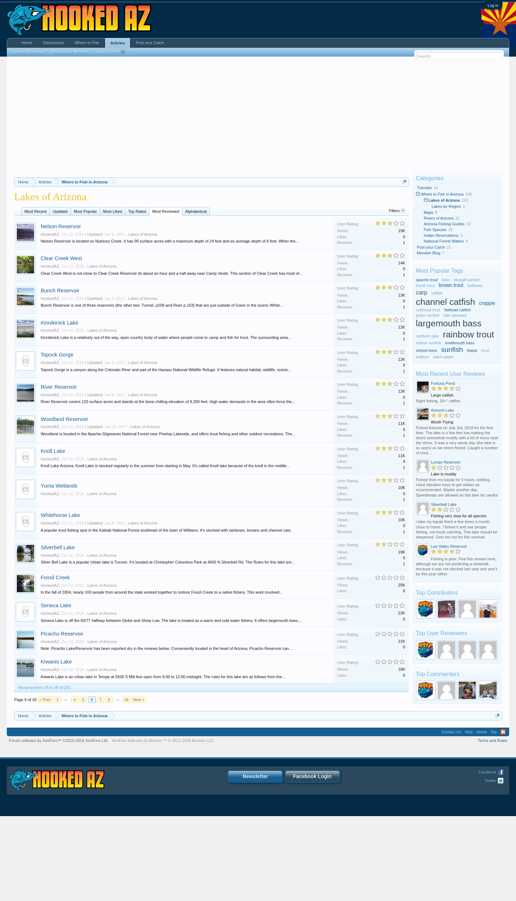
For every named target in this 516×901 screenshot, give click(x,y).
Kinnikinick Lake (59, 408)
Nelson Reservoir (60, 312)
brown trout (451, 285)
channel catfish (445, 302)
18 (126, 785)
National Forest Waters (444, 241)
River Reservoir (58, 472)
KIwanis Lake (56, 747)
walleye (422, 357)
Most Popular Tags (439, 271)
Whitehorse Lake (60, 600)
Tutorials (424, 188)
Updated (60, 296)
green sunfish (428, 315)
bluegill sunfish (467, 280)
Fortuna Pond (443, 383)
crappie (487, 303)
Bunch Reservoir (59, 376)
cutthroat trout (428, 310)
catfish (437, 293)
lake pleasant (455, 315)
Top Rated (137, 296)
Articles (117, 43)
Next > (138, 785)
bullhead (474, 285)
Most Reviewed (165, 296)
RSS (503, 816)
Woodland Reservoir (64, 504)
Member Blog (428, 253)
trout (485, 350)
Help (469, 817)
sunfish (452, 349)
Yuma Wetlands (58, 571)
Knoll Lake (52, 536)
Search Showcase (29, 52)
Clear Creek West (61, 343)
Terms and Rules (492, 825)
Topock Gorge (56, 440)
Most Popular (85, 296)
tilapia (472, 350)
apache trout (427, 280)
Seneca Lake (55, 691)
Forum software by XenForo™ (58, 825)
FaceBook (487, 857)
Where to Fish (87, 42)
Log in (493, 5)
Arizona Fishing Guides (444, 224)
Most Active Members (71, 52)
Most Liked (112, 296)
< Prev (45, 785)
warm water (443, 357)
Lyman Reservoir (446, 462)
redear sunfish (428, 343)
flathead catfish (457, 310)
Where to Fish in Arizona (442, 194)
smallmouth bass (459, 343)
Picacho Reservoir (61, 719)
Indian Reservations (441, 235)
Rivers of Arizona (439, 218)
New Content (111, 51)
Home (27, 42)
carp (421, 292)
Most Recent (35, 296)
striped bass (426, 350)
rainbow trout (468, 334)
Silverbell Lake (57, 633)
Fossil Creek (55, 663)
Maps (429, 212)
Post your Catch (431, 247)
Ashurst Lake (442, 410)
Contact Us (451, 817)
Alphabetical (196, 296)
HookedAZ (49, 319)
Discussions (53, 42)
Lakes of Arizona (142, 319)
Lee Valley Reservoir (449, 546)
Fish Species (435, 229)
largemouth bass (449, 323)
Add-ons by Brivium (163, 825)
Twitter (490, 865)
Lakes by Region (446, 206)
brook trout (425, 285)
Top (494, 817)
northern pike (427, 336)
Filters (397, 295)
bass (446, 280)
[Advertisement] (258, 114)
